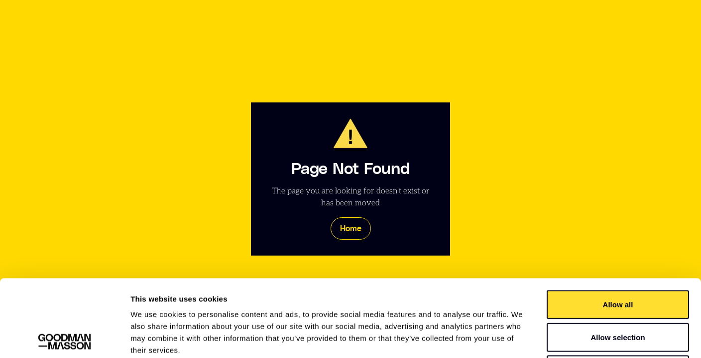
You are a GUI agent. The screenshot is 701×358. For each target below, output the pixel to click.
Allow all (618, 227)
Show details (522, 338)
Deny (618, 292)
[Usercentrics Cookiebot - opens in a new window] (64, 338)
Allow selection (617, 260)
